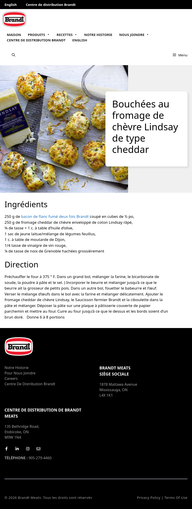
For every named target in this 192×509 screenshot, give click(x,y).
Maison (14, 34)
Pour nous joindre (20, 373)
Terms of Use (175, 497)
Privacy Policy (148, 497)
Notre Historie (98, 34)
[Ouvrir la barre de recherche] (13, 55)
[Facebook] (6, 449)
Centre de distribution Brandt (51, 4)
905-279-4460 (28, 457)
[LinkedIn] (17, 449)
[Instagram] (28, 449)
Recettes (67, 34)
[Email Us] (38, 449)
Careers (11, 378)
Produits (39, 34)
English (11, 4)
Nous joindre (134, 34)
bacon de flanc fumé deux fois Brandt (55, 216)
